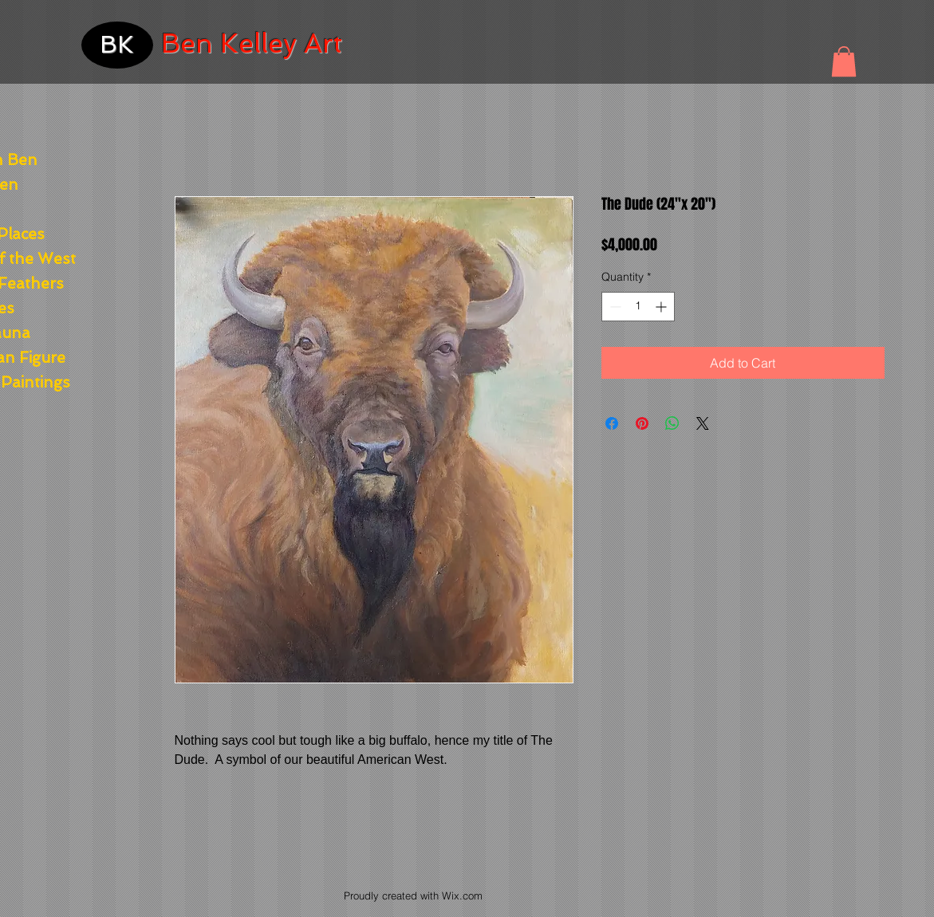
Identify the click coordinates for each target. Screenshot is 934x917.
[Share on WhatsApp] (672, 423)
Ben (187, 43)
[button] (844, 61)
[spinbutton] (638, 307)
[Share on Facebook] (611, 423)
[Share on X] (702, 423)
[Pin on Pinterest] (642, 423)
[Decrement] (614, 307)
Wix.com (462, 895)
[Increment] (662, 307)
